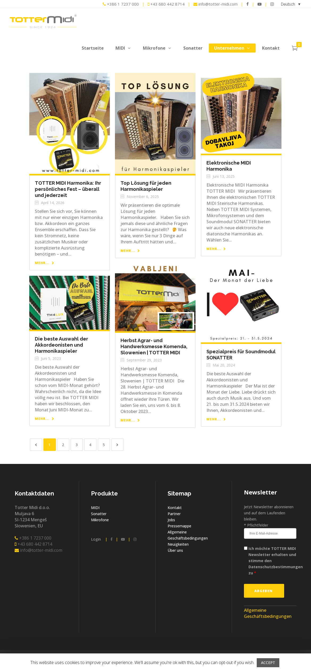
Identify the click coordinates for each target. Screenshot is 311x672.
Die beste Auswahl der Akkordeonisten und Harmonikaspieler (61, 345)
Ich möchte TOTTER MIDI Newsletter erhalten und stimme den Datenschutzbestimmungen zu (275, 560)
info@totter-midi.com (216, 4)
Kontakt (175, 507)
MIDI (95, 507)
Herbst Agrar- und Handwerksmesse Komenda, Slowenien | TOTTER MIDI (154, 346)
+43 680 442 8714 (166, 4)
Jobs (171, 519)
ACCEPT (268, 662)
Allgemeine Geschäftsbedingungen (268, 613)
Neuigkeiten (178, 544)
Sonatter (98, 513)
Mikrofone (100, 519)
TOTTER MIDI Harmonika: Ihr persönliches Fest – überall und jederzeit (68, 189)
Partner (174, 513)
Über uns (175, 550)
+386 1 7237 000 (121, 4)
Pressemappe (179, 525)
